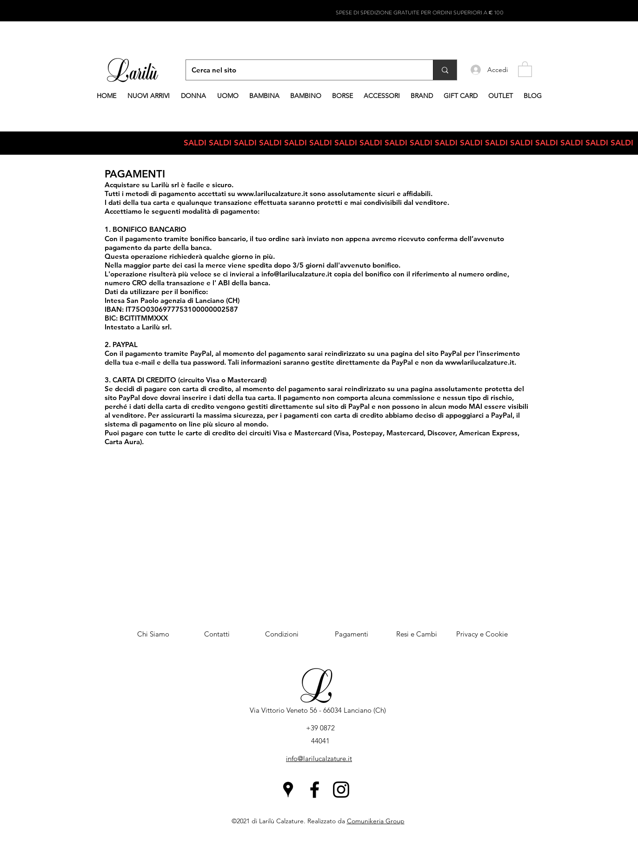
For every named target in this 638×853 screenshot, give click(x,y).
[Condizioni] (281, 634)
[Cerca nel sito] (302, 70)
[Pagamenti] (351, 634)
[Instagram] (341, 790)
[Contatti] (216, 634)
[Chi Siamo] (153, 634)
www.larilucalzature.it (272, 193)
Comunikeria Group (376, 821)
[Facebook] (315, 790)
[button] (525, 68)
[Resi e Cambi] (416, 634)
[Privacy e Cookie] (481, 634)
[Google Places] (288, 790)
